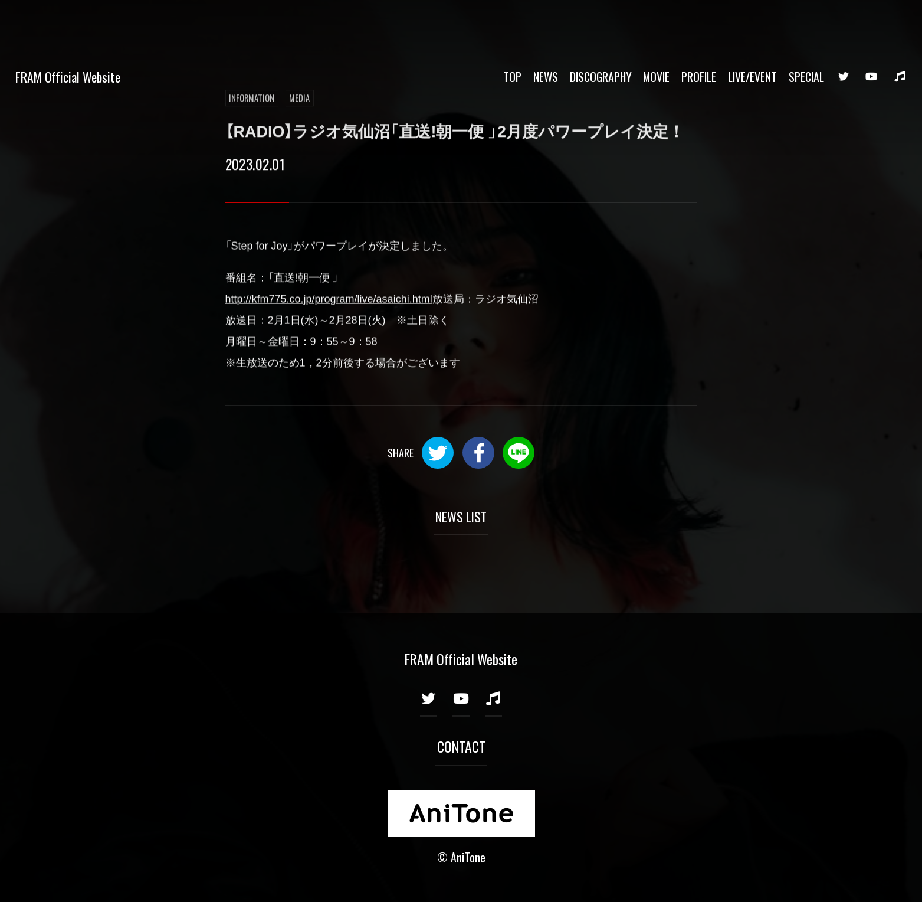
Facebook (478, 453)
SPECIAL (806, 22)
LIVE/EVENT (752, 22)
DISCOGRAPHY (601, 22)
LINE (518, 453)
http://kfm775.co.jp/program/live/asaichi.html (328, 300)
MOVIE (656, 22)
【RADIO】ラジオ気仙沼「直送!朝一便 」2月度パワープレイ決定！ (455, 131)
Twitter (438, 453)
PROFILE (698, 22)
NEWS (545, 22)
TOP (512, 22)
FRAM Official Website (67, 22)
